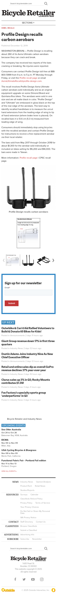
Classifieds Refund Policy (31, 499)
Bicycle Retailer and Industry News (24, 419)
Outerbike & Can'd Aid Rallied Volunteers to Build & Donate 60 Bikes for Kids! (27, 329)
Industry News (16, 348)
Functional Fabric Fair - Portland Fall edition (23, 460)
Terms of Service (42, 503)
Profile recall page (28, 78)
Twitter (24, 579)
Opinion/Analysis (43, 482)
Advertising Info (27, 534)
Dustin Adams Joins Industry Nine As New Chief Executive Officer (27, 355)
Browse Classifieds (28, 526)
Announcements (17, 335)
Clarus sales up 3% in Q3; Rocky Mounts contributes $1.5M (25, 381)
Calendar (34, 494)
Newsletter (37, 539)
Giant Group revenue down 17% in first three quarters (28, 342)
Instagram (41, 579)
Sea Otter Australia (11, 429)
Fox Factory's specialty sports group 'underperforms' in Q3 (23, 394)
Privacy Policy (26, 503)
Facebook (15, 579)
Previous (4, 260)
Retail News (40, 486)
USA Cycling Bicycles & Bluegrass (18, 450)
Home (3, 28)
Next (53, 260)
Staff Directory (26, 522)
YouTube (33, 579)
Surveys (24, 494)
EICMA (4, 439)
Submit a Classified (28, 530)
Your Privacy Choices (29, 507)
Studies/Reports (27, 490)
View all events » (9, 471)
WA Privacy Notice (28, 517)
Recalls (11, 28)
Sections (28, 23)
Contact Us (41, 522)
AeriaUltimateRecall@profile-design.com (21, 81)
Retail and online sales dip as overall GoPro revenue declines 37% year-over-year (27, 368)
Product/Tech (26, 486)
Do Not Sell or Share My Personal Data (35, 512)
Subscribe (24, 539)
